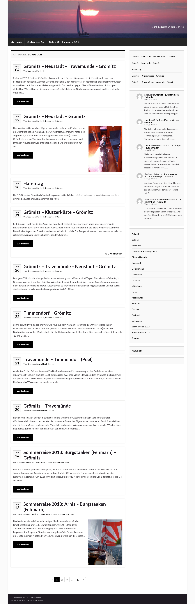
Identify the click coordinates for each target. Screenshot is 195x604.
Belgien (135, 239)
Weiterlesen (23, 101)
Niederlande (137, 297)
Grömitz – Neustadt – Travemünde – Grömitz (69, 66)
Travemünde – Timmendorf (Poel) (58, 359)
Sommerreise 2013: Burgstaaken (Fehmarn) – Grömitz (69, 454)
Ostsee (59, 121)
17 (78, 579)
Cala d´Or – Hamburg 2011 (65, 41)
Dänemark (136, 263)
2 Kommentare (115, 253)
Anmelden (137, 350)
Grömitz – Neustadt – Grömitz (54, 116)
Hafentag (33, 183)
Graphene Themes (35, 600)
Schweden (137, 321)
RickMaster (21, 514)
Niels (29, 71)
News (134, 292)
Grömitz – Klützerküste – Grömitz (58, 212)
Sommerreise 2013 (61, 462)
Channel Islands (139, 257)
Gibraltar (136, 280)
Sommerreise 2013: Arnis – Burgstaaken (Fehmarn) (64, 506)
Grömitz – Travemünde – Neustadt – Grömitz (69, 266)
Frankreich (137, 274)
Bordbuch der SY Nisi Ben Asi (156, 26)
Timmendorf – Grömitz (47, 313)
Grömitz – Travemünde (47, 405)
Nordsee (136, 303)
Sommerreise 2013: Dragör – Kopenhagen (162, 146)
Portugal (136, 315)
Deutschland (50, 121)
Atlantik (135, 234)
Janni (147, 120)
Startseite (16, 41)
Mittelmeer (137, 286)
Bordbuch (40, 71)
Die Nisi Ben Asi (35, 41)
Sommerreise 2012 (141, 326)
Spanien (135, 338)
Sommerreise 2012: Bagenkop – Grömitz (160, 175)
